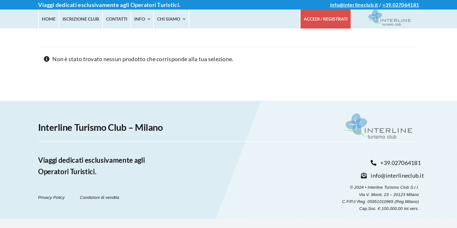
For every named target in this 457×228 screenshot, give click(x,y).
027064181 (406, 5)
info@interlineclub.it (354, 5)
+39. (387, 5)
